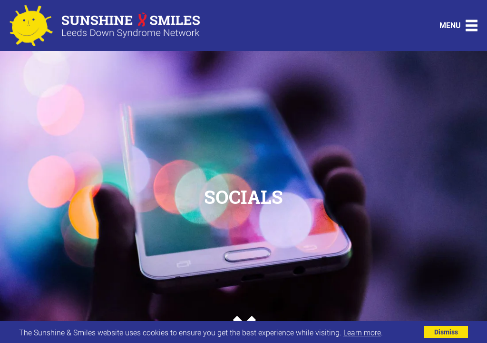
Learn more (362, 332)
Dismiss (446, 331)
